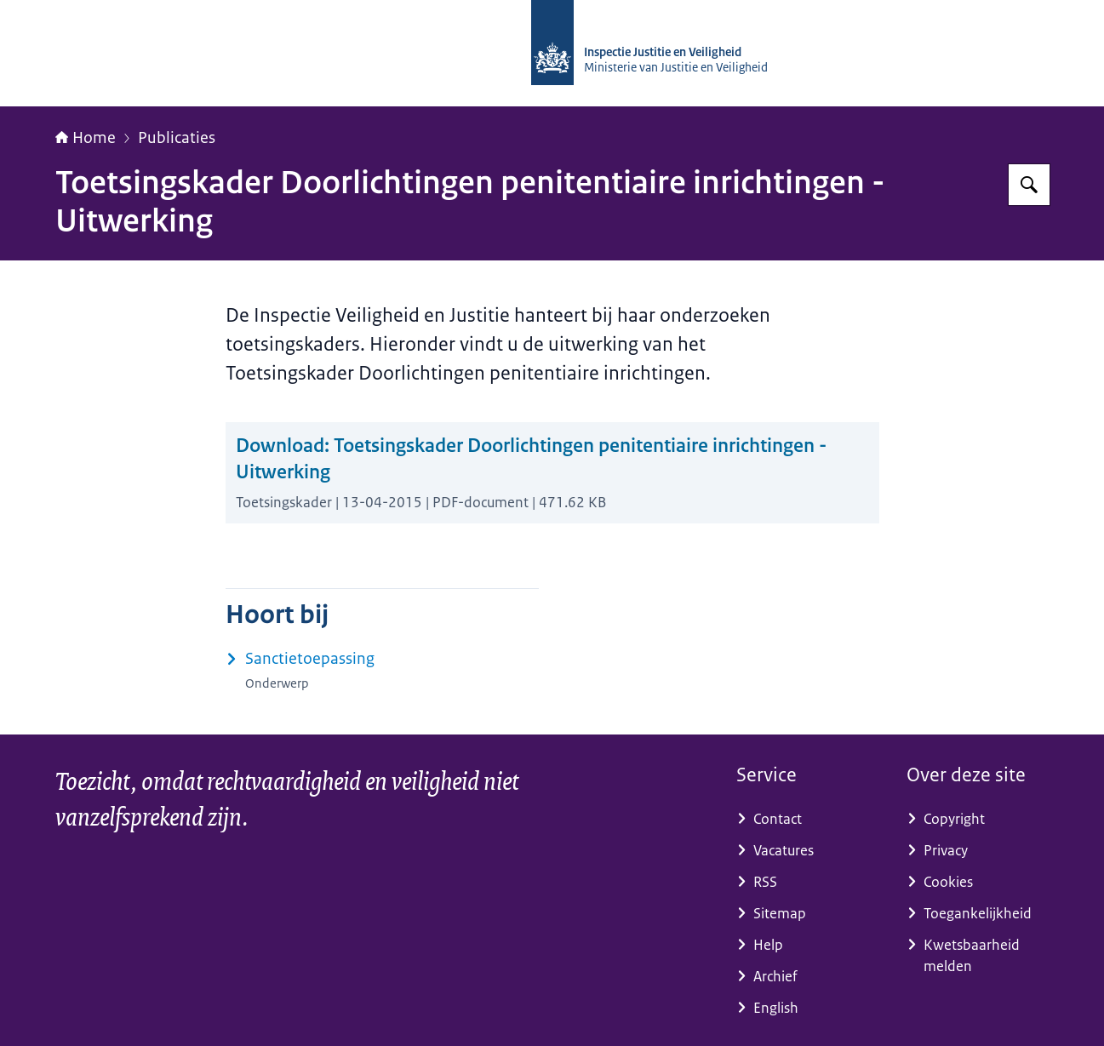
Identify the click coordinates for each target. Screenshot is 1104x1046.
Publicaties (176, 138)
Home (85, 138)
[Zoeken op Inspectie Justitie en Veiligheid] (1029, 184)
